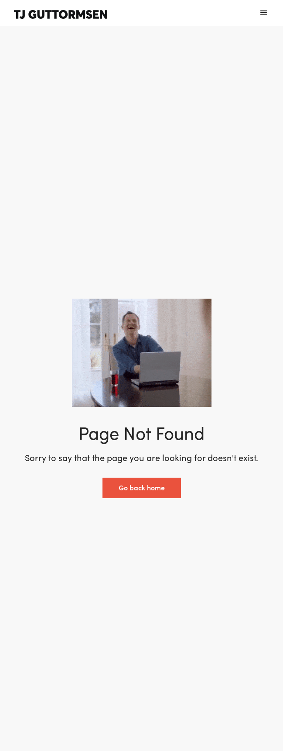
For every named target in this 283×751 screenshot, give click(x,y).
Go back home (142, 487)
